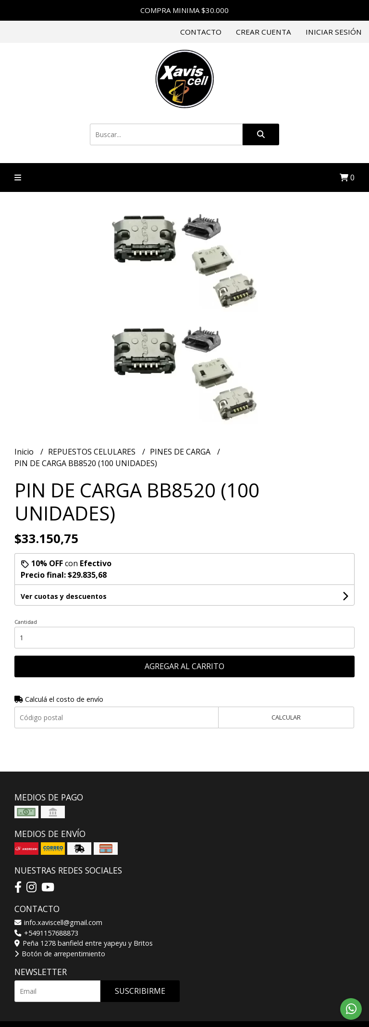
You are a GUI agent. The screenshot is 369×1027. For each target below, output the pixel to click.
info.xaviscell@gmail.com (58, 922)
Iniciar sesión (334, 32)
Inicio (25, 451)
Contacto (200, 32)
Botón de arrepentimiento (59, 953)
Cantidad (25, 621)
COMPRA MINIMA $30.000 (184, 10)
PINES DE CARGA (181, 451)
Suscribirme (140, 991)
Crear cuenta (263, 32)
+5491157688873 (46, 933)
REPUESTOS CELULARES (92, 451)
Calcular (286, 717)
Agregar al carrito (184, 666)
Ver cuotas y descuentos (64, 596)
